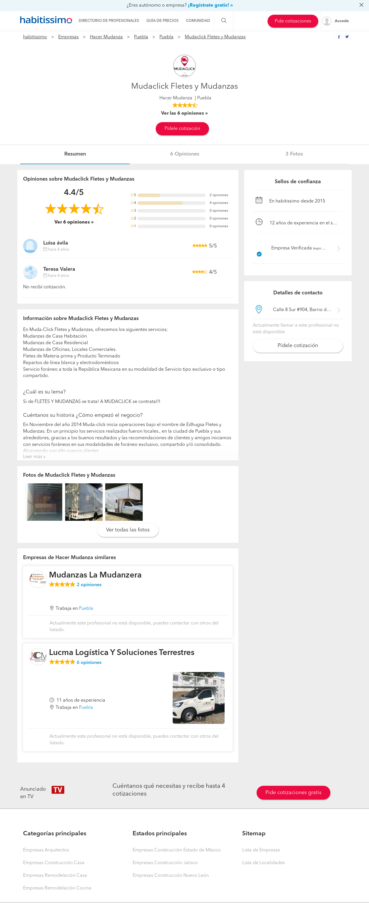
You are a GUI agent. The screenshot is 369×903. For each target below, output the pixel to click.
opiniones (89, 585)
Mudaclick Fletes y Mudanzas (215, 37)
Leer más (32, 457)
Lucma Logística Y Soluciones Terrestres (121, 653)
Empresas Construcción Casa (53, 863)
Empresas (68, 37)
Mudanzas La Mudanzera (95, 575)
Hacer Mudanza (106, 37)
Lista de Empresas (261, 850)
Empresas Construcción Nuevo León (171, 875)
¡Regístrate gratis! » (210, 5)
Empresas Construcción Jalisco (165, 863)
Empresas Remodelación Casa (55, 875)
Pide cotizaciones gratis (293, 792)
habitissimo (35, 37)
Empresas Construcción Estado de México (177, 850)
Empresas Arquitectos (46, 850)
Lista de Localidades (263, 863)
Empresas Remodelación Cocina (57, 888)
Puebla (141, 37)
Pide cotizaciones (293, 21)
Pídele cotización (182, 128)
